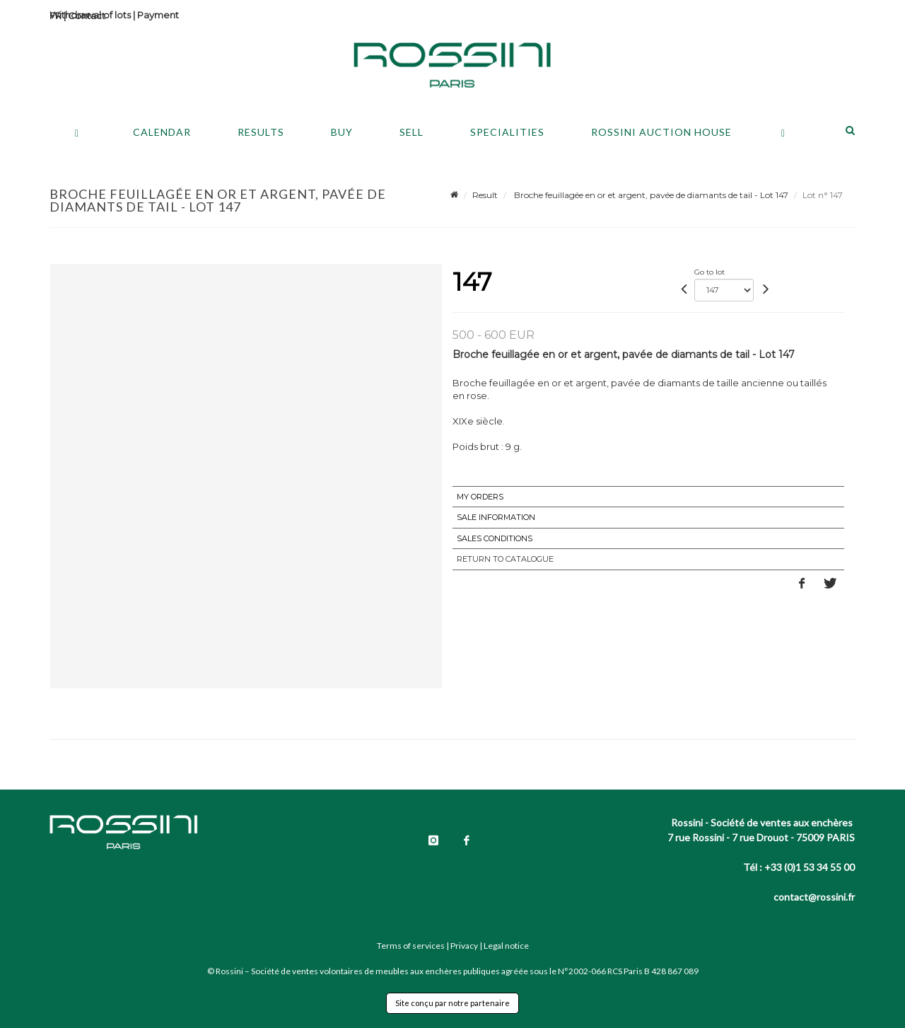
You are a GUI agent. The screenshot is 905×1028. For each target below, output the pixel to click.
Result (485, 195)
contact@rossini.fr (814, 897)
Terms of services (411, 945)
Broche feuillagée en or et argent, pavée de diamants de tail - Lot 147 (650, 195)
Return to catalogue (505, 559)
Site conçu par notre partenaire (452, 1002)
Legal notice (506, 945)
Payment (158, 15)
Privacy (464, 945)
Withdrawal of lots (90, 15)
